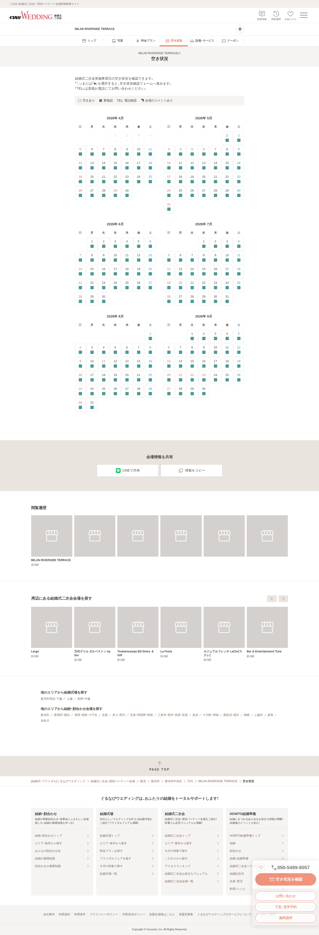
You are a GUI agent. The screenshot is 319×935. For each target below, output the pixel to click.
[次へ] (283, 598)
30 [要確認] (127, 193)
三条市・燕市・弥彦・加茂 (173, 715)
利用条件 (80, 914)
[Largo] (137, 632)
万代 (190, 781)
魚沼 (195, 715)
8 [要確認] (115, 151)
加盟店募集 (186, 914)
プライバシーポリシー (104, 914)
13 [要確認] (92, 165)
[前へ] (272, 598)
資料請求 (285, 918)
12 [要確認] (80, 165)
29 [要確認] (115, 193)
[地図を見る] (240, 29)
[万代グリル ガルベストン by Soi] (180, 634)
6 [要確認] (92, 151)
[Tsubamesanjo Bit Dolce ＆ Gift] (224, 634)
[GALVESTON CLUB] (94, 632)
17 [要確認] (138, 165)
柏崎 (247, 715)
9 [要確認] (127, 151)
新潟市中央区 (173, 781)
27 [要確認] (92, 193)
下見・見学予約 (286, 907)
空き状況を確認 (285, 879)
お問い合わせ (286, 896)
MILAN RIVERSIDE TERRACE (217, 781)
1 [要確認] (227, 138)
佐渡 (105, 715)
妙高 (270, 715)
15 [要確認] (115, 165)
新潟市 (45, 715)
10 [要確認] (138, 151)
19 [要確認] (80, 179)
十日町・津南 (211, 715)
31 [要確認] (169, 207)
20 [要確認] (92, 179)
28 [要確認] (103, 193)
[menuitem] (89, 41)
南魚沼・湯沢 (231, 715)
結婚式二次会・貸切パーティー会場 (113, 781)
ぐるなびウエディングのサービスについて (224, 914)
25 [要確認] (150, 179)
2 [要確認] (239, 138)
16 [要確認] (127, 165)
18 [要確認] (150, 165)
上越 (70, 698)
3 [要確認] (169, 151)
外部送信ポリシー (133, 914)
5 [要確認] (80, 151)
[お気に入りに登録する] (261, 867)
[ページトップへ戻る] (159, 766)
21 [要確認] (103, 179)
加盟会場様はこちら (162, 914)
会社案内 (49, 914)
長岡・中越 (83, 698)
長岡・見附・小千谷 (85, 715)
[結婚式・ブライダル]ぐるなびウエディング (58, 781)
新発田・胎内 (62, 715)
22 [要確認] (115, 179)
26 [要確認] (80, 193)
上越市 (258, 715)
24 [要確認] (138, 179)
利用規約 (64, 914)
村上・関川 (119, 715)
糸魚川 (45, 720)
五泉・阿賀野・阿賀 (141, 715)
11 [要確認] (150, 151)
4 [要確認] (180, 151)
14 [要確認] (103, 165)
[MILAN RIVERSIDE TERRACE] (51, 540)
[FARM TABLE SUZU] (51, 632)
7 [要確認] (103, 151)
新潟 (143, 781)
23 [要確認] (127, 179)
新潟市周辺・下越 (51, 698)
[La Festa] (267, 632)
